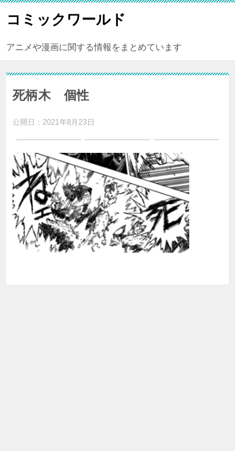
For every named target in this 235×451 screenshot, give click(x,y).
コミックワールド (66, 18)
